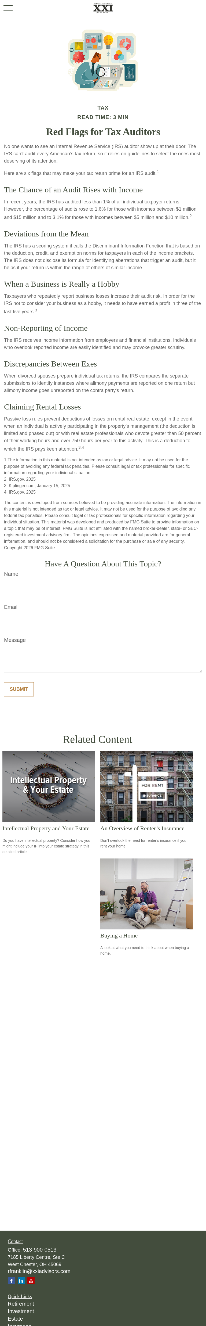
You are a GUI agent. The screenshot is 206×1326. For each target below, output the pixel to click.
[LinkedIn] (21, 1280)
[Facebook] (11, 1280)
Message (15, 640)
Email (10, 607)
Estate (15, 1319)
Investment (21, 1311)
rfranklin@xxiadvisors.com (39, 1271)
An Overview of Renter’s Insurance (142, 828)
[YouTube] (31, 1280)
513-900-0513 (40, 1250)
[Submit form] (19, 689)
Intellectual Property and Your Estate (45, 828)
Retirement (21, 1304)
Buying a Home (119, 935)
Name (11, 574)
